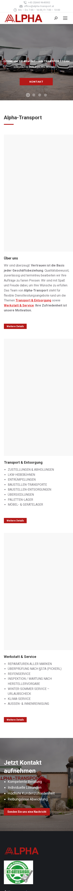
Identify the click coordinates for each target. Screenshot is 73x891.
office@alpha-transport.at (36, 6)
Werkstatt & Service (19, 305)
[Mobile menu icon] (65, 18)
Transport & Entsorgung (33, 300)
